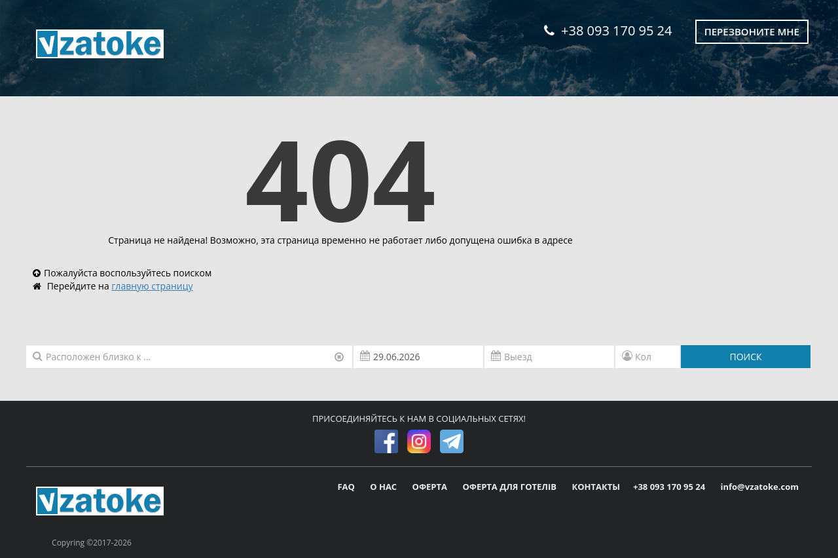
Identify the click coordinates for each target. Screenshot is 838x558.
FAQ (347, 487)
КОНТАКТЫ (596, 487)
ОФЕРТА (431, 487)
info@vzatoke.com (760, 487)
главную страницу (151, 286)
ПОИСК (745, 356)
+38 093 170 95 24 (608, 30)
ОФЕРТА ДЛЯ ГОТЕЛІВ (510, 487)
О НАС (384, 487)
